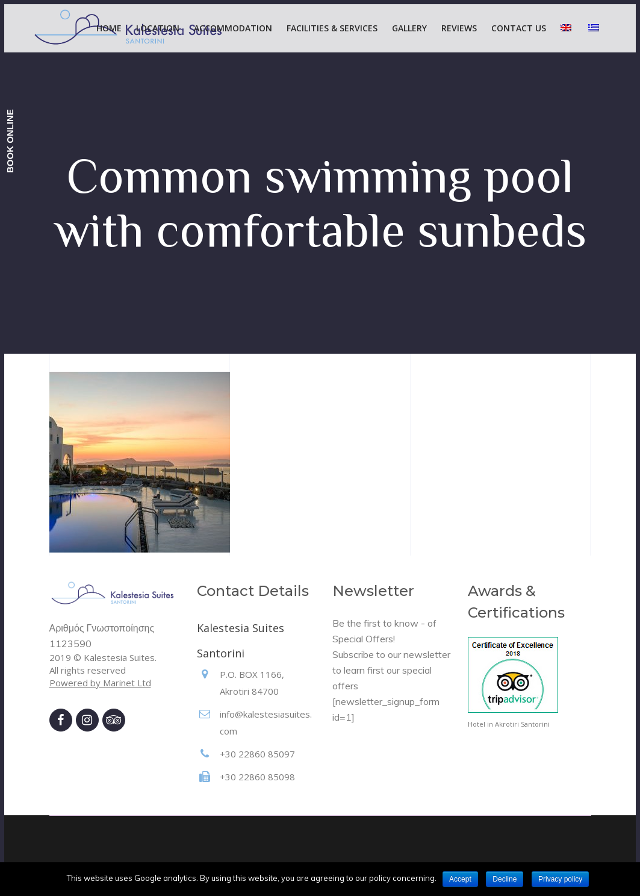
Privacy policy (560, 879)
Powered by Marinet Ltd (100, 683)
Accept (460, 879)
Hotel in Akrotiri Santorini (509, 723)
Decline (504, 879)
